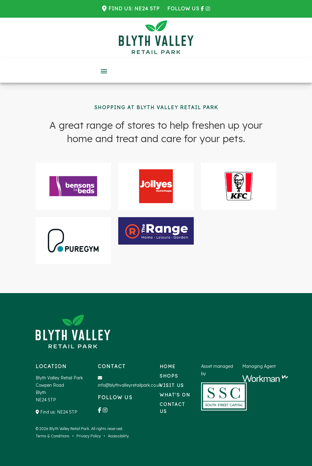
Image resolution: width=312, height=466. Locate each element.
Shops (169, 376)
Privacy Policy (88, 436)
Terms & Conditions (52, 436)
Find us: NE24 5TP (134, 8)
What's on (175, 395)
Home (168, 366)
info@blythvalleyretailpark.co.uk (129, 385)
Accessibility (118, 436)
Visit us (172, 385)
